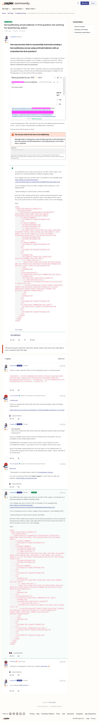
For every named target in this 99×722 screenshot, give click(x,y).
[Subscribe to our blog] (17, 714)
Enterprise (70, 714)
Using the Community (81, 29)
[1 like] (15, 416)
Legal (87, 718)
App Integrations (90, 714)
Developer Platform (47, 714)
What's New (31, 9)
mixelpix (12, 37)
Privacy (93, 718)
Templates (79, 714)
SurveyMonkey (15, 335)
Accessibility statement (55, 706)
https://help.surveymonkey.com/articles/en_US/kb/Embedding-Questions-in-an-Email (37, 410)
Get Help (6, 9)
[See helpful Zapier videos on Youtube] (24, 714)
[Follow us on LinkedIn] (13, 714)
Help (37, 714)
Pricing (32, 714)
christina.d (13, 661)
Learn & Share (18, 9)
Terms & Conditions (42, 706)
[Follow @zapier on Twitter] (20, 714)
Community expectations (82, 32)
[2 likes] (16, 653)
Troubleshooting (20, 13)
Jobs (63, 714)
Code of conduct (79, 26)
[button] (84, 3)
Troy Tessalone (14, 395)
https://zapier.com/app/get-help (26, 478)
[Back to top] (95, 704)
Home (4, 13)
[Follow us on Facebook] (10, 714)
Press (58, 714)
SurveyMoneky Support (45, 472)
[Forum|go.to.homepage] (16, 3)
